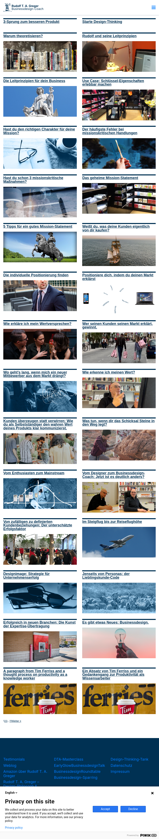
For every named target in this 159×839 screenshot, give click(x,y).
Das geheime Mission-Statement (110, 178)
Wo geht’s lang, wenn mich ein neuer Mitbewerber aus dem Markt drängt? (35, 374)
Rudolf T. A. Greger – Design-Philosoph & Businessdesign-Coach (23, 786)
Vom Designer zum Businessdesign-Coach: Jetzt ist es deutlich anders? (113, 475)
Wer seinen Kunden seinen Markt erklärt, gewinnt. (117, 326)
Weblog (9, 765)
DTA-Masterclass (68, 759)
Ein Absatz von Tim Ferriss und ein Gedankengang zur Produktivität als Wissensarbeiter (113, 674)
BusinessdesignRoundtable (77, 771)
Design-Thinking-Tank (129, 759)
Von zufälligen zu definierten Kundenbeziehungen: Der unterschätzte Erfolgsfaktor (37, 525)
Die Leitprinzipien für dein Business (34, 81)
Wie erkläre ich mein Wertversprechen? (37, 324)
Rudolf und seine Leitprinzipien (109, 36)
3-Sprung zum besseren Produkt (31, 22)
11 (11, 721)
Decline (133, 809)
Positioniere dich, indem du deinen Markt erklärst (117, 277)
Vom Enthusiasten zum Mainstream (33, 473)
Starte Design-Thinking (102, 22)
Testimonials (14, 759)
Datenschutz (121, 765)
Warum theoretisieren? (23, 36)
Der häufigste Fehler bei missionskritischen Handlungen (109, 131)
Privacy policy (14, 827)
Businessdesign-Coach (27, 7)
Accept (105, 809)
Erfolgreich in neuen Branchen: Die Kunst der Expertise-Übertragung (39, 624)
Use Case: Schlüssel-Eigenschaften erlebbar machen (113, 83)
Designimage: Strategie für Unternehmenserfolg (26, 576)
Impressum (120, 771)
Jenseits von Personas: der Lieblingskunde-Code (106, 576)
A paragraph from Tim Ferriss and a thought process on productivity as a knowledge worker (35, 674)
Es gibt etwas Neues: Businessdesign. (115, 622)
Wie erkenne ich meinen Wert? (108, 372)
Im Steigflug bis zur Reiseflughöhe (112, 522)
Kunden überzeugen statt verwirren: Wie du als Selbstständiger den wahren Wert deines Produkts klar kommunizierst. (38, 424)
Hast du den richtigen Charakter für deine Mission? (39, 131)
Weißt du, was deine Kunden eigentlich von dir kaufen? (115, 228)
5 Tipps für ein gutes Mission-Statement (37, 226)
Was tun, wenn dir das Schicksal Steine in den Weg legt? (118, 423)
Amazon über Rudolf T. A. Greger (25, 773)
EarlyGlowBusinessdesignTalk (79, 765)
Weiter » (16, 721)
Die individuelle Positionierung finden (36, 275)
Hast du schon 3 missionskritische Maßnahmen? (33, 180)
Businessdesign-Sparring (76, 777)
